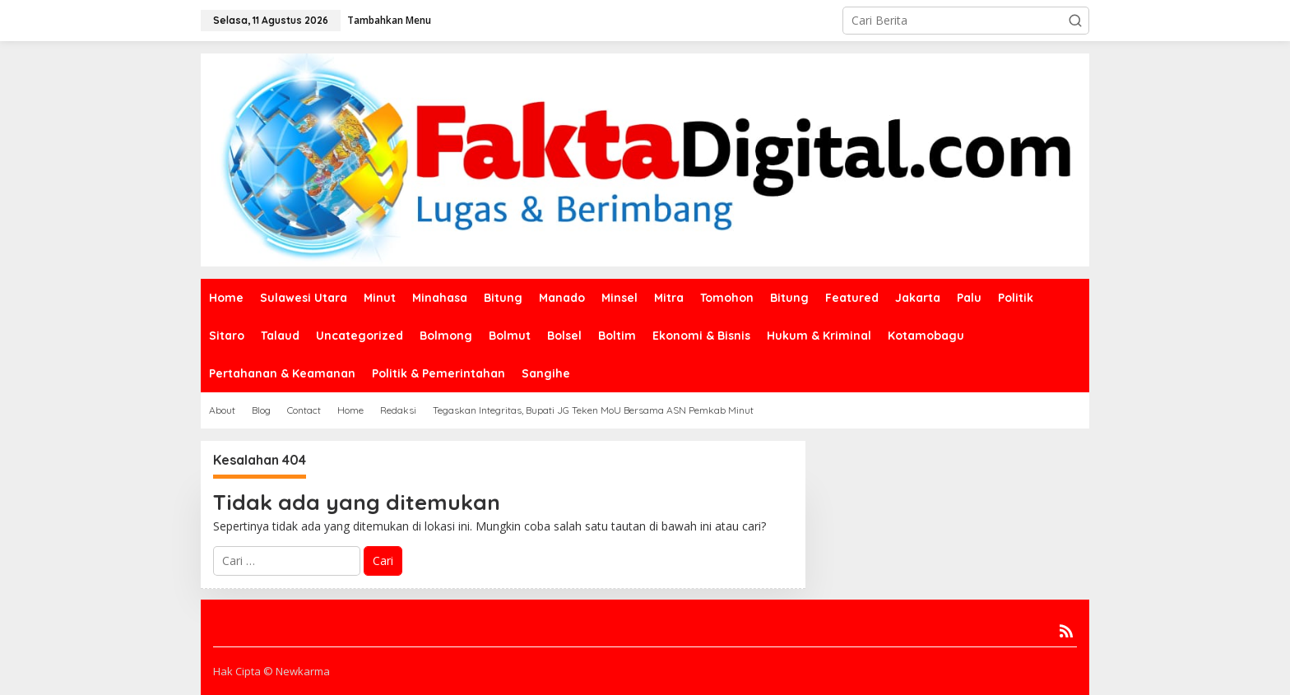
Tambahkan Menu (389, 20)
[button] (1075, 21)
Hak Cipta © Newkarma (271, 671)
